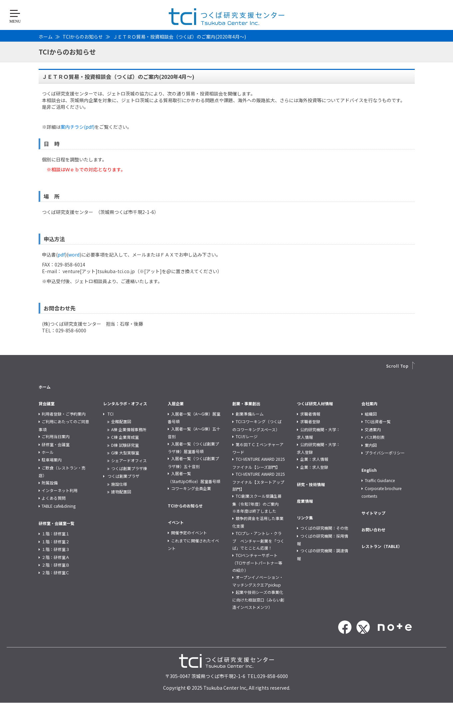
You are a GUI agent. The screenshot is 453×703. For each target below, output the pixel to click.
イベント (176, 522)
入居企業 (176, 403)
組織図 (371, 414)
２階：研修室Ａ (56, 557)
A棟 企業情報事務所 (128, 429)
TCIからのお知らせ (83, 36)
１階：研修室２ (56, 541)
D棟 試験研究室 (125, 445)
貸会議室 (47, 403)
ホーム (46, 36)
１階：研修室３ (56, 549)
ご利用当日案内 (56, 436)
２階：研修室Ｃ (56, 572)
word (74, 254)
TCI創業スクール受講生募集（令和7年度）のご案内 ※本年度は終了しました (257, 503)
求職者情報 (310, 414)
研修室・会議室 (56, 444)
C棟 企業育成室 (125, 437)
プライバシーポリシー (385, 452)
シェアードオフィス (129, 460)
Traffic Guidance (380, 480)
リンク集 (305, 517)
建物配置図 (121, 491)
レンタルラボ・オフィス (125, 403)
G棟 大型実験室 (125, 452)
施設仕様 (119, 484)
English (369, 470)
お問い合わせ (373, 529)
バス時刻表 (375, 437)
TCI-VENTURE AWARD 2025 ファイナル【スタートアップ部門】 (258, 481)
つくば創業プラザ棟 (129, 468)
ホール (48, 452)
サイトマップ (373, 513)
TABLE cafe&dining (59, 506)
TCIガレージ (247, 436)
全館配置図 (121, 421)
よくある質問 (54, 498)
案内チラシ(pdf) (78, 126)
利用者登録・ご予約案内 (64, 414)
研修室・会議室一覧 (57, 523)
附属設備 (50, 482)
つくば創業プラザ (123, 476)
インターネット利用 (60, 490)
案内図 (371, 445)
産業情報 (305, 501)
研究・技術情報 (311, 484)
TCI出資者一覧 (378, 421)
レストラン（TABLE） (381, 546)
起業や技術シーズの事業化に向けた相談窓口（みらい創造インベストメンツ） (258, 599)
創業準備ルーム (250, 414)
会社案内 (369, 403)
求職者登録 (310, 421)
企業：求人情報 (314, 459)
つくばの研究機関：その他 (324, 528)
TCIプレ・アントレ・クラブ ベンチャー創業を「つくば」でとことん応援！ (258, 540)
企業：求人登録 (314, 467)
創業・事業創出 (246, 403)
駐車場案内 (52, 459)
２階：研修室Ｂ (56, 565)
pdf (61, 254)
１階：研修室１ (56, 533)
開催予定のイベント (189, 532)
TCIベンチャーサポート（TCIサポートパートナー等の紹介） (257, 562)
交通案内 (373, 429)
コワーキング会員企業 (191, 488)
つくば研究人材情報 (315, 403)
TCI (110, 414)
